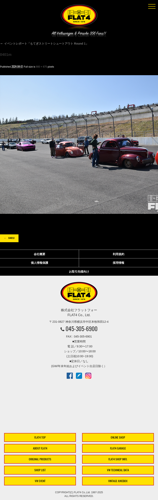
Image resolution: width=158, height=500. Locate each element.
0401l (11, 238)
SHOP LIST (40, 470)
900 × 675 (41, 66)
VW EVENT (40, 481)
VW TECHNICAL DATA (118, 470)
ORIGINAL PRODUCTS (40, 459)
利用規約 (118, 254)
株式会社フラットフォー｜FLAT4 (79, 17)
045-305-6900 (82, 329)
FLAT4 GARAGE (118, 448)
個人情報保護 (39, 262)
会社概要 (39, 254)
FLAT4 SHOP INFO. (118, 459)
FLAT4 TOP (40, 437)
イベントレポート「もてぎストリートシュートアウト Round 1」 (44, 43)
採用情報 (118, 262)
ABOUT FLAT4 (40, 448)
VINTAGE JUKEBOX (118, 481)
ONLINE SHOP (118, 437)
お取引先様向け (79, 271)
